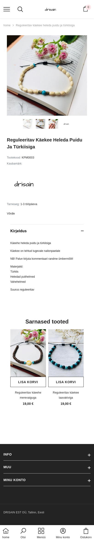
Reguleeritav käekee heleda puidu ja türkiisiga (45, 25)
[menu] (6, 9)
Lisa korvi (28, 382)
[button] (23, 533)
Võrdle (11, 213)
